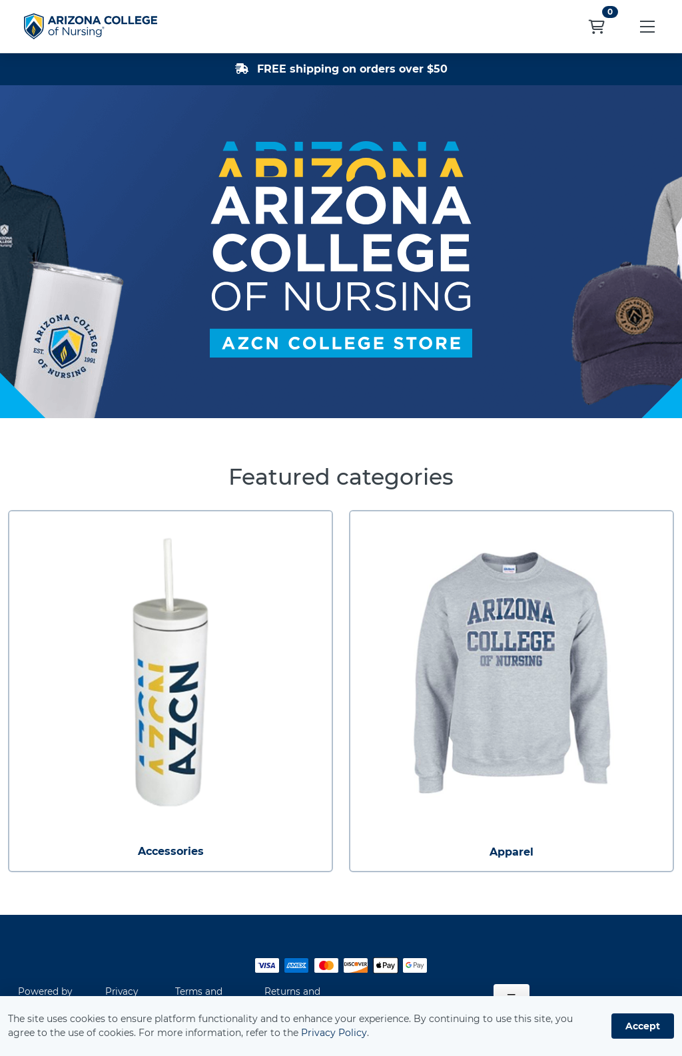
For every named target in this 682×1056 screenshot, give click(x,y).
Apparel (511, 852)
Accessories (171, 851)
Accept (642, 1026)
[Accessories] (170, 672)
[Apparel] (511, 672)
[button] (647, 26)
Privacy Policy (334, 1033)
